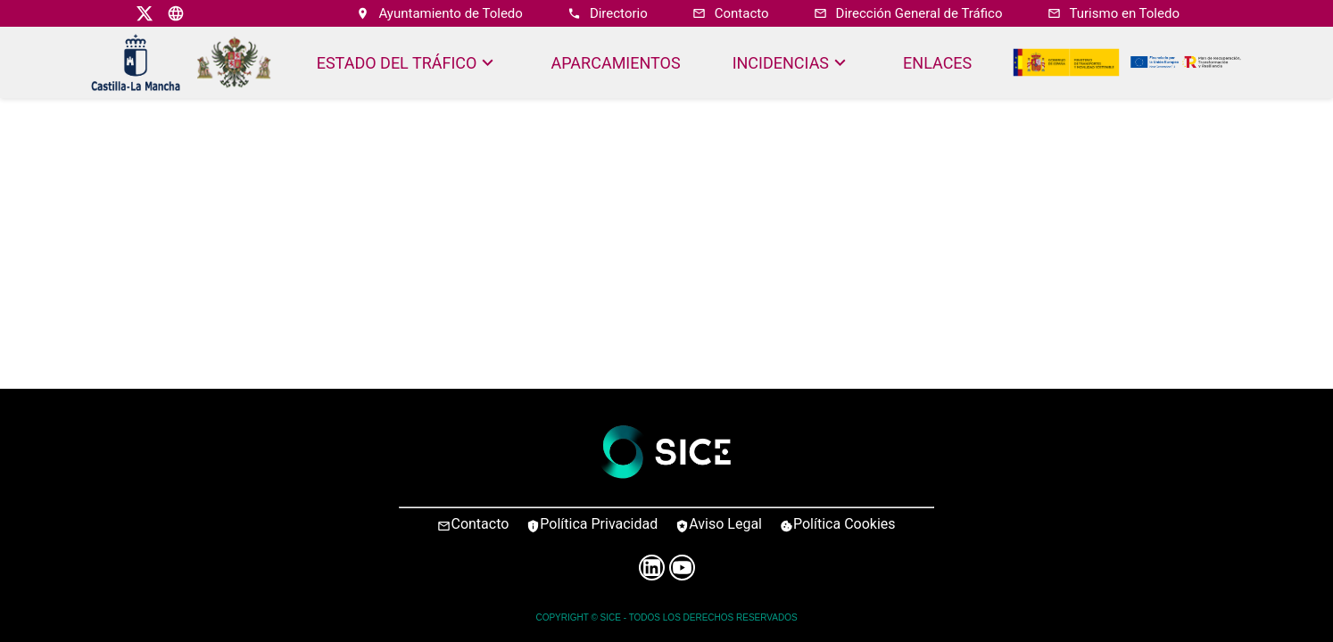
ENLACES (937, 63)
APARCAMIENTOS (615, 63)
